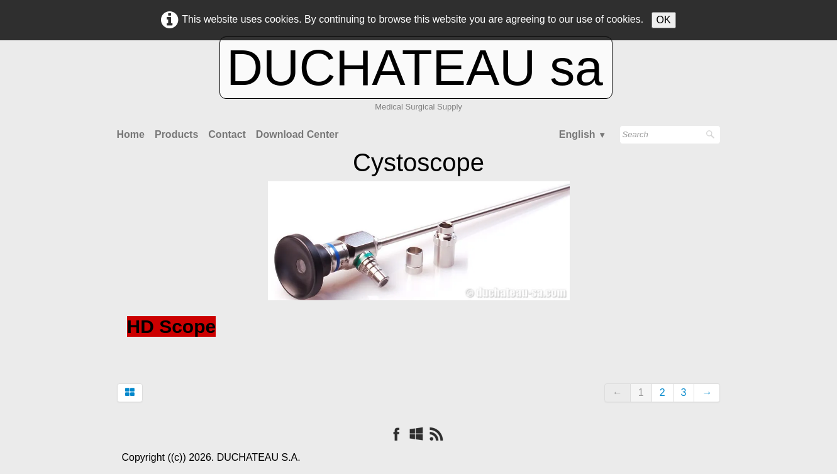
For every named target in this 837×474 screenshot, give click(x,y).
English (583, 134)
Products (176, 134)
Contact (227, 134)
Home (131, 134)
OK (664, 19)
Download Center (297, 134)
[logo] (418, 85)
